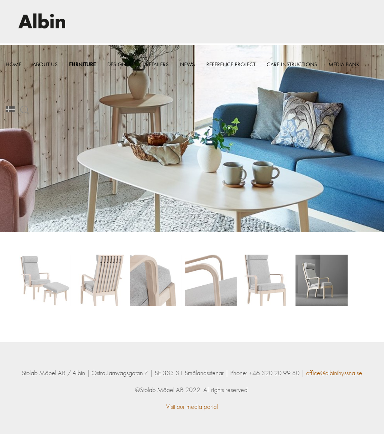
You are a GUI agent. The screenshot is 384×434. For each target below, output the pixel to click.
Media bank (21, 112)
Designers (121, 67)
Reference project (230, 67)
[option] (192, 138)
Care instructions (292, 67)
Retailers (157, 67)
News (187, 67)
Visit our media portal (192, 406)
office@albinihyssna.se (334, 372)
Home (13, 67)
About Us (45, 67)
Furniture (82, 67)
